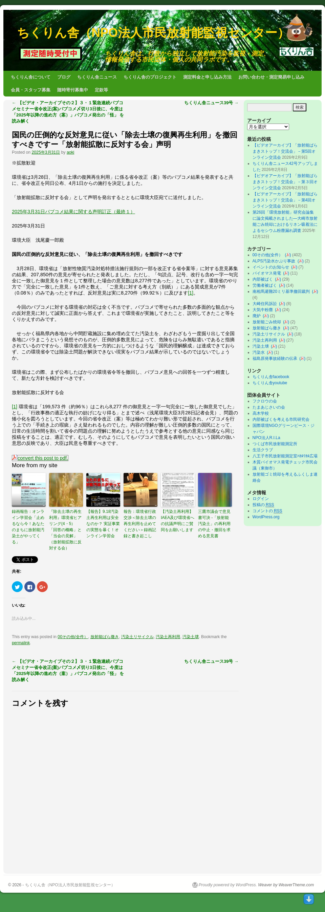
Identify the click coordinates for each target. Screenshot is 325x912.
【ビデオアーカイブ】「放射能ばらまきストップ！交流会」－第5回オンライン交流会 (285, 151)
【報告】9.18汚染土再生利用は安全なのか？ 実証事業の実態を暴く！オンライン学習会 (103, 523)
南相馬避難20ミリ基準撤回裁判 (282, 291)
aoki (70, 152)
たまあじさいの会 (269, 407)
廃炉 (258, 315)
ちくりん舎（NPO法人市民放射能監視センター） (153, 33)
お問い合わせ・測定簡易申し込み (271, 77)
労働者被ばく (266, 285)
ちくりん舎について (30, 77)
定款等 (101, 89)
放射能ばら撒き (104, 636)
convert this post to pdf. (40, 458)
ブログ (63, 77)
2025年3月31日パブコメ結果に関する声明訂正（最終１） (73, 211)
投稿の (263, 504)
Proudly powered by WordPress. (228, 885)
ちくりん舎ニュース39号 (211, 102)
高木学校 (261, 413)
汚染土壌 (190, 636)
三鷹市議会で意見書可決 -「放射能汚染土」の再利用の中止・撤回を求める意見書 (214, 523)
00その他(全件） (73, 636)
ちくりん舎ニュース (97, 77)
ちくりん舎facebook (271, 376)
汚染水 (260, 352)
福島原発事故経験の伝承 (276, 358)
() (288, 255)
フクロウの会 (265, 401)
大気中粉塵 (264, 309)
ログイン (261, 498)
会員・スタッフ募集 (30, 89)
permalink (21, 642)
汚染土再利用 (168, 636)
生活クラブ (263, 450)
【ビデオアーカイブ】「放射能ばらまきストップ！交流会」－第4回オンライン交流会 (285, 200)
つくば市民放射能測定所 (275, 443)
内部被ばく (264, 279)
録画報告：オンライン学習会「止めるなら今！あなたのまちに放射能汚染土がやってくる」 (28, 526)
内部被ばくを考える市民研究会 (281, 419)
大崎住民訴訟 (266, 303)
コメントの (267, 511)
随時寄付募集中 (72, 89)
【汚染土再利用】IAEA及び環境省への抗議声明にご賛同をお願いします (177, 520)
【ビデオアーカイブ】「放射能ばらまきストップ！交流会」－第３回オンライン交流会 (285, 181)
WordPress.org (266, 517)
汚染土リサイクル (137, 636)
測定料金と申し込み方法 (207, 77)
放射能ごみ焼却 (268, 322)
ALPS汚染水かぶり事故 (275, 261)
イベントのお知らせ (272, 267)
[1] (190, 293)
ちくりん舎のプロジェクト (150, 77)
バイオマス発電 (268, 273)
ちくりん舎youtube (270, 383)
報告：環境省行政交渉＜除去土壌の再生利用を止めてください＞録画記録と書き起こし (140, 523)
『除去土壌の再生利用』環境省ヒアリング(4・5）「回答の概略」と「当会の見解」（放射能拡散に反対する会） (65, 529)
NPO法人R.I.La (266, 437)
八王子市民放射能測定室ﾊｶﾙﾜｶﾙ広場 (287, 456)
